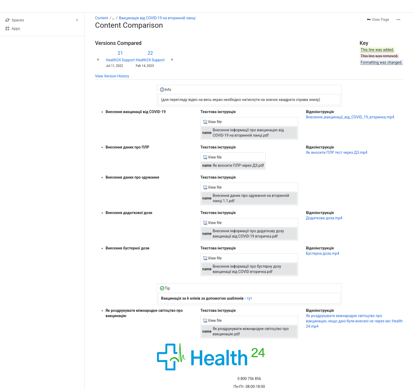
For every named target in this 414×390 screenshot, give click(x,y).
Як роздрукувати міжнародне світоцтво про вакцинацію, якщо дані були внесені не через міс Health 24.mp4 (354, 321)
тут (249, 298)
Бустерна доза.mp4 (322, 253)
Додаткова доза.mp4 (324, 218)
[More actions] (398, 20)
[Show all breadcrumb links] (113, 18)
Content (101, 18)
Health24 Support (120, 60)
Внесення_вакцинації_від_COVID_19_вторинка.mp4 (350, 117)
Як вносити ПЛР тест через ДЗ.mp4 (337, 152)
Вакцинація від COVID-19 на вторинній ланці (157, 18)
